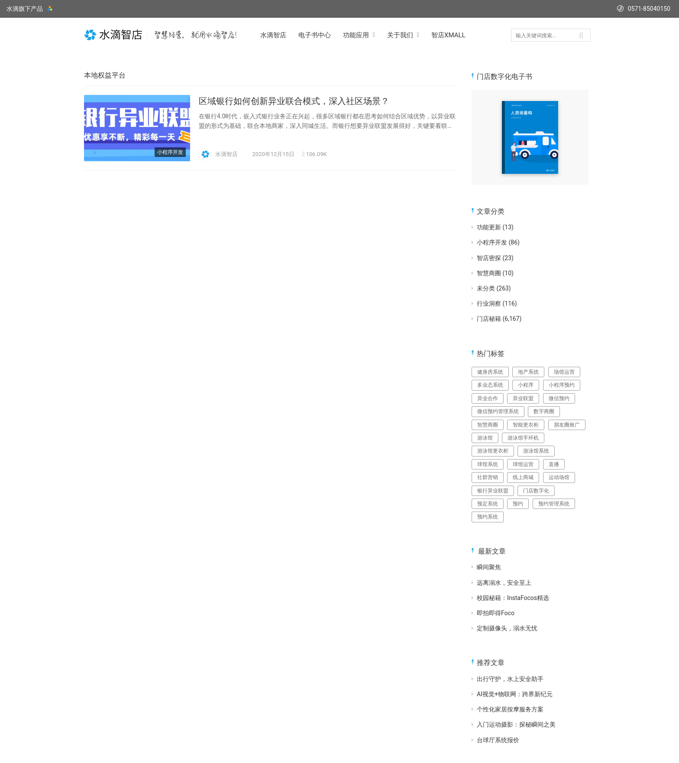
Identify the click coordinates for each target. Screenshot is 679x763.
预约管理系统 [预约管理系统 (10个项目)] (553, 504)
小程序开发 (170, 152)
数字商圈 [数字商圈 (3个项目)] (544, 411)
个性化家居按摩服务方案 (510, 709)
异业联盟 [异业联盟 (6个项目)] (523, 398)
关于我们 (400, 35)
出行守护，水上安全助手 (510, 678)
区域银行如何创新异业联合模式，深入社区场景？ (294, 101)
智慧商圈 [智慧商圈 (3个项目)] (487, 425)
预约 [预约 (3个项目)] (518, 504)
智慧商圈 (489, 273)
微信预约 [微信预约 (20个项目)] (559, 398)
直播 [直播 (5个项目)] (554, 464)
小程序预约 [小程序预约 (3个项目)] (562, 385)
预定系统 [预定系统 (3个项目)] (487, 504)
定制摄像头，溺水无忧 (507, 628)
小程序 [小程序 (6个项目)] (526, 385)
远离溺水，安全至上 (504, 582)
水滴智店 (273, 35)
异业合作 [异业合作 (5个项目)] (487, 398)
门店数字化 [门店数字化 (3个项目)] (536, 491)
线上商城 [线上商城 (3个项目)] (523, 477)
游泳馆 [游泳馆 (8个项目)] (485, 438)
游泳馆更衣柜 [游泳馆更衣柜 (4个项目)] (492, 451)
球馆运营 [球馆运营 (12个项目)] (523, 464)
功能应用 (356, 35)
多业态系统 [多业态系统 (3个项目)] (490, 385)
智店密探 (489, 257)
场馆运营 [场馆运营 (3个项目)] (564, 372)
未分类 (486, 288)
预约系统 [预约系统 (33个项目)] (487, 517)
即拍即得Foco (495, 613)
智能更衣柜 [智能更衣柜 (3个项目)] (526, 425)
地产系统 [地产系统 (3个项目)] (528, 372)
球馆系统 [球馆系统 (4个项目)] (487, 464)
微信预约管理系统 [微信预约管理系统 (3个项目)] (498, 411)
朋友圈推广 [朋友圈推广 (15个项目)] (567, 425)
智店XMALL (448, 35)
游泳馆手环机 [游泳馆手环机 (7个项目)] (523, 438)
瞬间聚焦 (489, 567)
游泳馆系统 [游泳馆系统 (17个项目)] (536, 451)
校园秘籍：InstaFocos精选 (513, 597)
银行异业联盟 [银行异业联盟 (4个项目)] (492, 491)
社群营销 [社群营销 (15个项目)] (487, 477)
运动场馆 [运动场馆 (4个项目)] (559, 477)
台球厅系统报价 (498, 740)
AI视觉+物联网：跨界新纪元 (515, 694)
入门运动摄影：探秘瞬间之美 (516, 724)
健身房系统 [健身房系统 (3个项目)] (490, 372)
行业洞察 (489, 303)
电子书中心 (314, 35)
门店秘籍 (489, 318)
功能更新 (489, 227)
